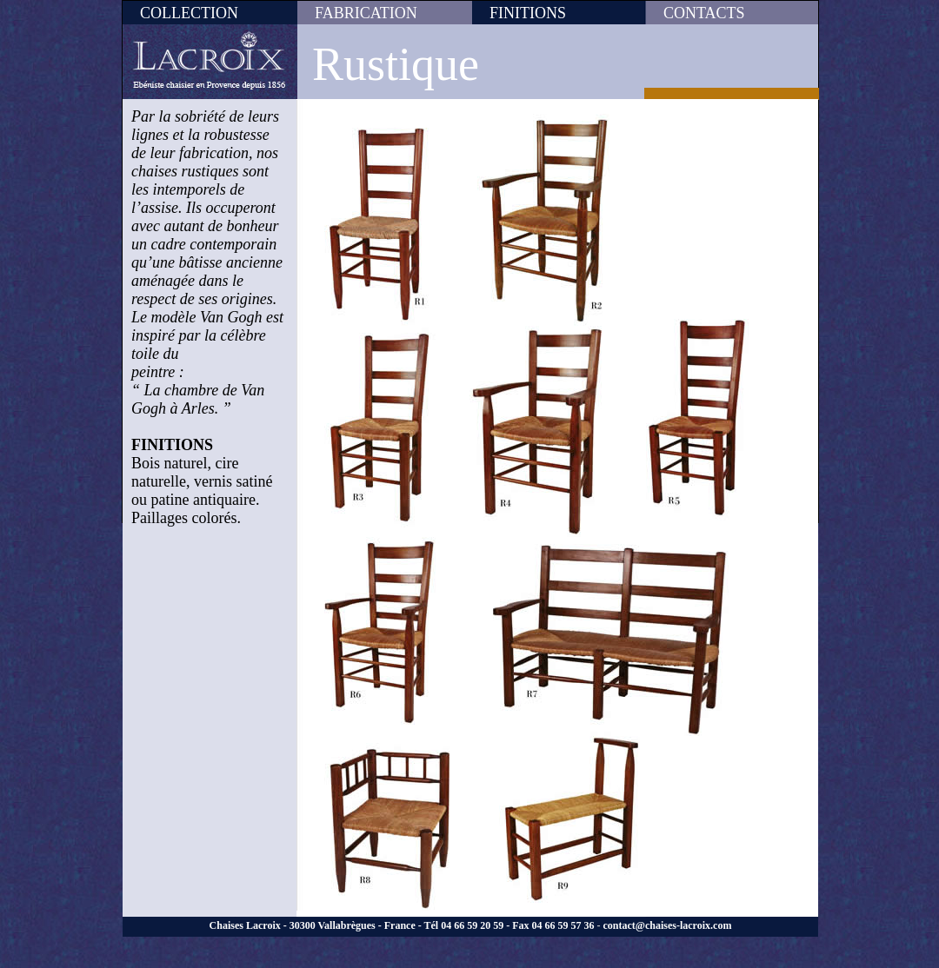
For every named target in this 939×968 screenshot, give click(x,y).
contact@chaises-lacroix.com (667, 925)
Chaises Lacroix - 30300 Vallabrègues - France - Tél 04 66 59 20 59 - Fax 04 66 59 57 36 (402, 925)
